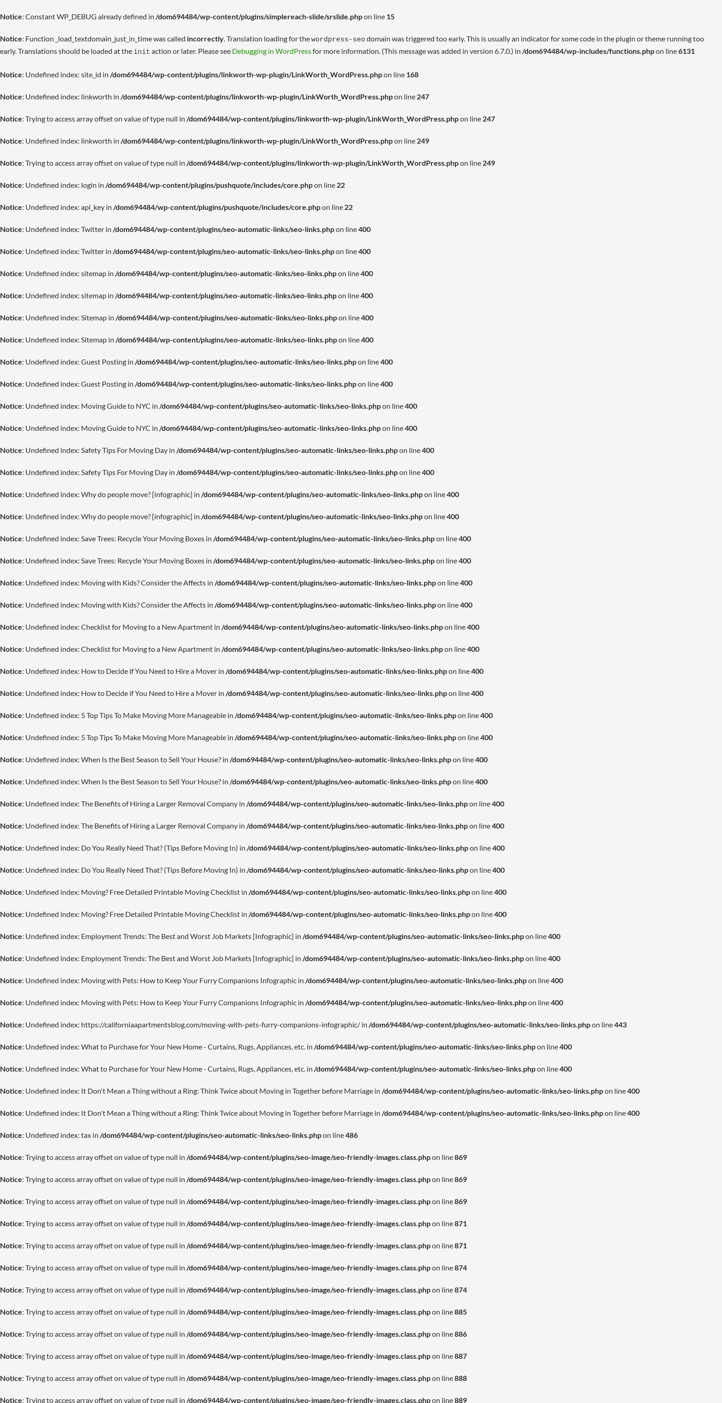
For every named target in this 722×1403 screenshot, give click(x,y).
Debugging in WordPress (253, 49)
